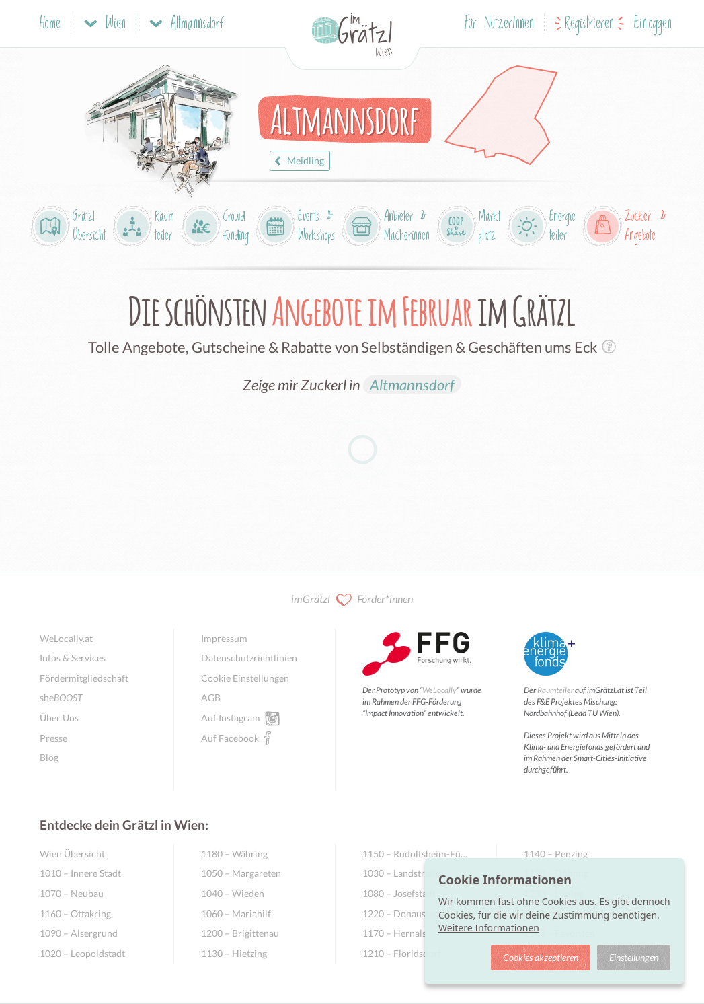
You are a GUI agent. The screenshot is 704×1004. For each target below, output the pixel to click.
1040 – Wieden (232, 893)
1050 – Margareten (241, 873)
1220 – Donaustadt (402, 913)
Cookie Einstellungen (245, 678)
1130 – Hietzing (234, 953)
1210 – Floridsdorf (401, 953)
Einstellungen (633, 957)
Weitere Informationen (488, 927)
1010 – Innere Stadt (80, 873)
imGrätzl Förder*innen (352, 599)
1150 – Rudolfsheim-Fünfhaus (415, 853)
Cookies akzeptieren (540, 957)
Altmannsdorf (412, 384)
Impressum (224, 638)
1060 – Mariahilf (236, 913)
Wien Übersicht (72, 853)
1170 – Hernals (394, 933)
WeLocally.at (66, 638)
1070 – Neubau (72, 893)
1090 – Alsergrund (79, 933)
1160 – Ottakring (75, 913)
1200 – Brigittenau (240, 933)
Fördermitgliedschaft (84, 678)
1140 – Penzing (556, 853)
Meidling (297, 161)
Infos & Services (73, 658)
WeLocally (439, 690)
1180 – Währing (234, 853)
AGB (211, 697)
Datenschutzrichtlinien (249, 658)
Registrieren (589, 23)
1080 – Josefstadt (399, 893)
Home (50, 23)
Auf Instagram (230, 717)
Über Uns (59, 717)
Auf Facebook (230, 737)
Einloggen (653, 23)
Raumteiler (555, 690)
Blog (49, 757)
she (61, 697)
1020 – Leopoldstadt (82, 953)
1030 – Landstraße (401, 873)
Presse (53, 738)
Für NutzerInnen (499, 23)
